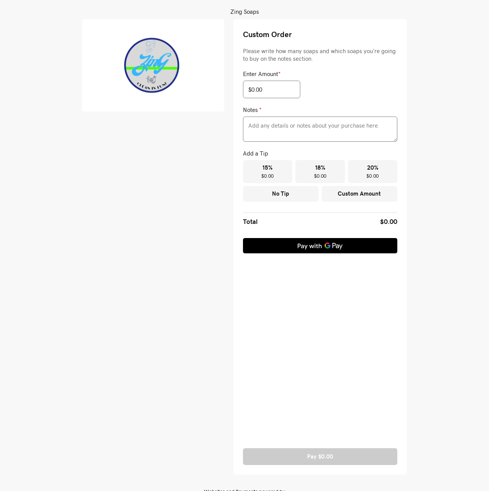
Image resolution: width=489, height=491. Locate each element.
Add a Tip (255, 153)
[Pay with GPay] (320, 245)
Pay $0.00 (320, 456)
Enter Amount (262, 74)
